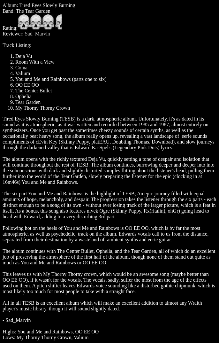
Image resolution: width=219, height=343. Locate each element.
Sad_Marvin (37, 33)
